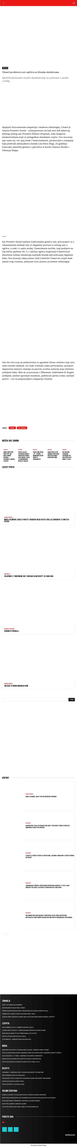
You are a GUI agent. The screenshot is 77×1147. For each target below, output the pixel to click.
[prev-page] (3, 933)
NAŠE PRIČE (8, 517)
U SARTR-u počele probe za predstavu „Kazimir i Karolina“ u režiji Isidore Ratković (50, 856)
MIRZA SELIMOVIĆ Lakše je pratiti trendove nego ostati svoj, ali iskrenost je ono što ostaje (36, 520)
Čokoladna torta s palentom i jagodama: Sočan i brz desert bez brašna (26, 1078)
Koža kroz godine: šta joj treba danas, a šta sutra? (19, 1033)
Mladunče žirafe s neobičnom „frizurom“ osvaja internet (21, 1101)
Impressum (70, 1135)
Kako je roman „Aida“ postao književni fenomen (41, 796)
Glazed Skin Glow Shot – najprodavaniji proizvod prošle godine (24, 1030)
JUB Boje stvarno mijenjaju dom (16, 686)
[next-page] (7, 933)
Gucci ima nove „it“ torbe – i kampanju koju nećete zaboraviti (38, 455)
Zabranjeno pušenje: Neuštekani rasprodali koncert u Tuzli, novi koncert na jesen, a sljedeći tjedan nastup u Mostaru (47, 886)
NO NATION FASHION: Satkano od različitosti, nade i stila (67, 455)
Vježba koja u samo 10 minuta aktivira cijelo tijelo (18, 1014)
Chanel (12, 428)
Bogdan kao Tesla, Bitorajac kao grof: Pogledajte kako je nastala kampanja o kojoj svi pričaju (48, 826)
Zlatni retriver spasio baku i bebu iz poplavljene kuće (20, 1106)
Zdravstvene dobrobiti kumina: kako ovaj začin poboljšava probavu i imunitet (28, 1017)
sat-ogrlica (22, 428)
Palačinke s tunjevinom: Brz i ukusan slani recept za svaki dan (28, 576)
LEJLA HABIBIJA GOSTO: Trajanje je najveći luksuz (18, 1027)
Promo (28, 823)
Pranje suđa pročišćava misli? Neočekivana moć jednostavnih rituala (25, 1011)
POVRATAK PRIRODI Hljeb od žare (13, 1081)
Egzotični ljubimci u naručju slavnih (14, 1103)
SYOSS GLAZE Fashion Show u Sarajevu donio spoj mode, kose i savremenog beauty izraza (24, 456)
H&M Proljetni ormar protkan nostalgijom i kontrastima (53, 454)
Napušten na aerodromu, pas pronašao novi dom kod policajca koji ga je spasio (28, 1098)
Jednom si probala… (11, 631)
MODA (5, 68)
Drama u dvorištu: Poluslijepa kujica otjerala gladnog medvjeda (24, 1095)
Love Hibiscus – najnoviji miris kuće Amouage (16, 1039)
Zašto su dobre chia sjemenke (12, 1005)
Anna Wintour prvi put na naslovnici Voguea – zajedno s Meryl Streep (9, 456)
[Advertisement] (39, 107)
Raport (28, 853)
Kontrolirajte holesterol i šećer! (13, 1008)
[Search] (71, 699)
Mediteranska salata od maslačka (13, 1075)
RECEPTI (7, 574)
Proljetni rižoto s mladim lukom (13, 1084)
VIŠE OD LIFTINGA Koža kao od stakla (14, 1036)
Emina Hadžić (9, 628)
